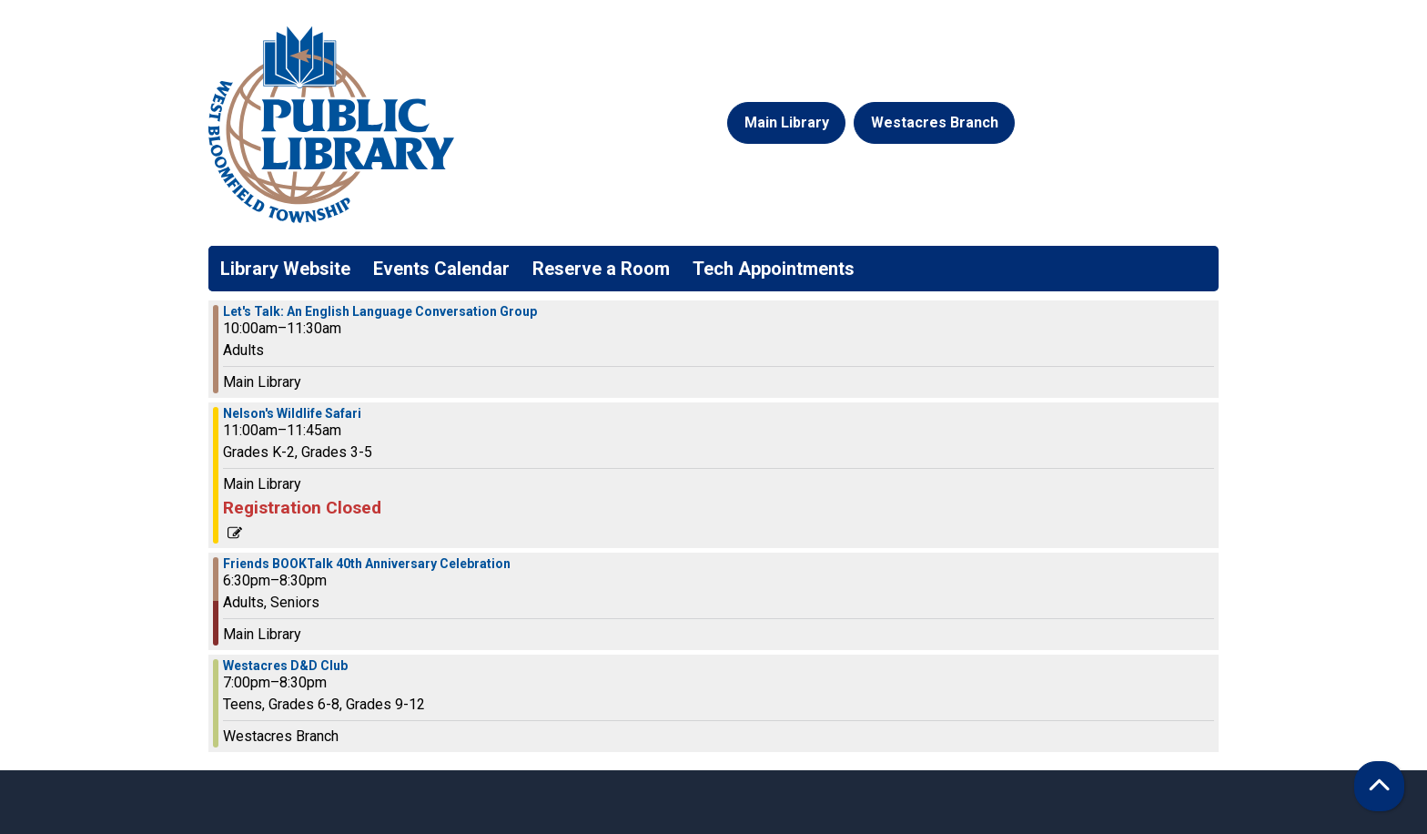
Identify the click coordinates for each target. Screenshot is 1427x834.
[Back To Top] (1379, 786)
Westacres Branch (934, 122)
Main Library (786, 122)
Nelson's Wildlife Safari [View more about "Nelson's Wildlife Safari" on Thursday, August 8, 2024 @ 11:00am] (292, 413)
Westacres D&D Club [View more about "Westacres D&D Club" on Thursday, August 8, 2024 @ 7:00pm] (285, 665)
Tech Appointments (774, 269)
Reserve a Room (601, 269)
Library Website (285, 269)
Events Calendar (441, 269)
